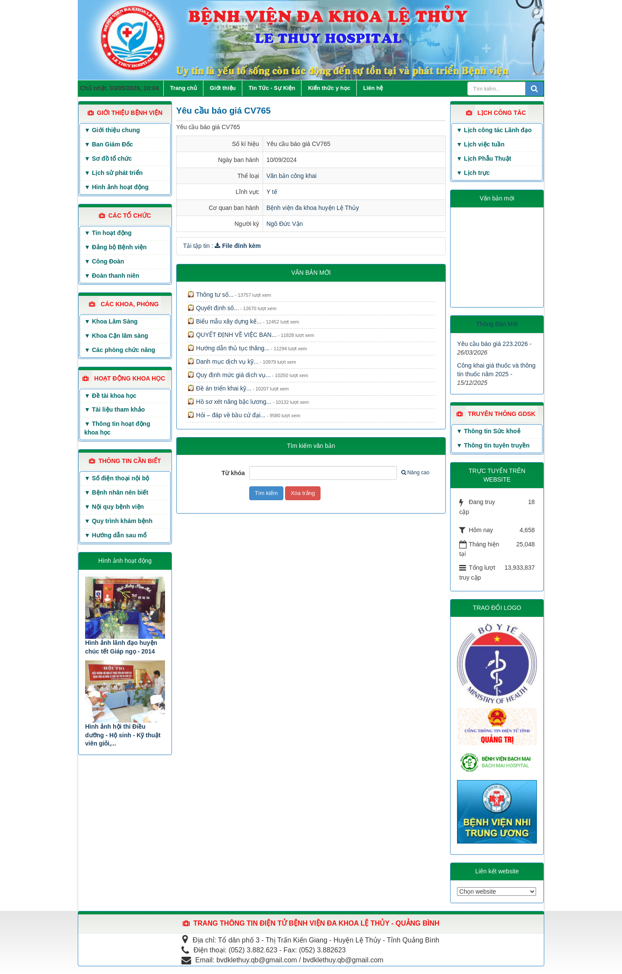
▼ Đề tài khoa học (110, 395)
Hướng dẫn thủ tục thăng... (228, 348)
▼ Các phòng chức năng (119, 349)
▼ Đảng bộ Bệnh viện (115, 247)
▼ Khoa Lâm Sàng (111, 321)
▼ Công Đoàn (104, 261)
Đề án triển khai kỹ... (219, 388)
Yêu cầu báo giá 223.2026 (492, 343)
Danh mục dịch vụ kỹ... (223, 361)
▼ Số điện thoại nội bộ (116, 478)
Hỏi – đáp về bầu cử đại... (226, 415)
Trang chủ (183, 88)
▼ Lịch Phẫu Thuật (483, 158)
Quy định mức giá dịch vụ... (229, 374)
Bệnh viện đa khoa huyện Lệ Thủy (313, 207)
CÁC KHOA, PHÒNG (130, 304)
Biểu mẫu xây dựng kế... (224, 321)
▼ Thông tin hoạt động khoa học (117, 428)
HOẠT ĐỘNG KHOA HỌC (129, 378)
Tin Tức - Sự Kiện (272, 88)
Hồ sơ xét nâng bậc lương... (229, 401)
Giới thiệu (223, 88)
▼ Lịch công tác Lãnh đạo (493, 130)
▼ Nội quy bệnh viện (114, 506)
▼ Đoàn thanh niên (111, 275)
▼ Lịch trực (472, 172)
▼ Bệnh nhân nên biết (116, 492)
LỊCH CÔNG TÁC (501, 112)
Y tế (272, 191)
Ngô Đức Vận (285, 223)
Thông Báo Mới (497, 323)
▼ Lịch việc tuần (480, 144)
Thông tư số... (210, 294)
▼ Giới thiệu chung (112, 130)
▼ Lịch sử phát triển (113, 172)
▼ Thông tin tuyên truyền (493, 445)
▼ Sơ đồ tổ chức (108, 158)
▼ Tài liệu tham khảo (114, 409)
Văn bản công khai (292, 175)
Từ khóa (233, 473)
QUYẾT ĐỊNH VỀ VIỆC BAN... (232, 334)
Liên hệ (373, 88)
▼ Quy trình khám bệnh (118, 520)
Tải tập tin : (222, 245)
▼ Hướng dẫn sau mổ (115, 535)
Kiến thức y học (329, 88)
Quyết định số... (213, 308)
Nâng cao (415, 473)
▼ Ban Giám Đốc (108, 144)
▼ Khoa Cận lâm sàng (116, 335)
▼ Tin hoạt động (108, 232)
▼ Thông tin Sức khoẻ (488, 431)
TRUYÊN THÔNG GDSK (501, 413)
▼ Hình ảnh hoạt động (116, 187)
